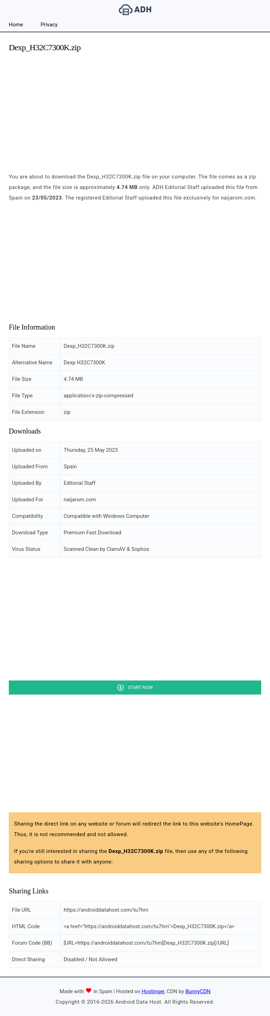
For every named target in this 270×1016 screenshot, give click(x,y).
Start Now (140, 687)
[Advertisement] (135, 108)
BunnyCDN (198, 991)
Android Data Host (135, 9)
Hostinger (153, 991)
